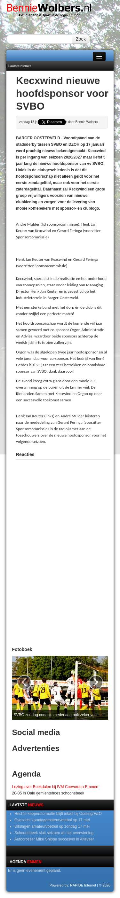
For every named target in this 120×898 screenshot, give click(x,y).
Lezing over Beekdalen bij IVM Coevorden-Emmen (55, 787)
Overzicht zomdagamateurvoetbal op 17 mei (52, 820)
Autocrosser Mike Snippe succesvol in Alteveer (54, 839)
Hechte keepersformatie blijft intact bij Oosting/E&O (58, 813)
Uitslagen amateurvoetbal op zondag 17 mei (52, 826)
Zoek (81, 39)
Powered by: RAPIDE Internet (73, 885)
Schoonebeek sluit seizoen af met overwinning (53, 833)
